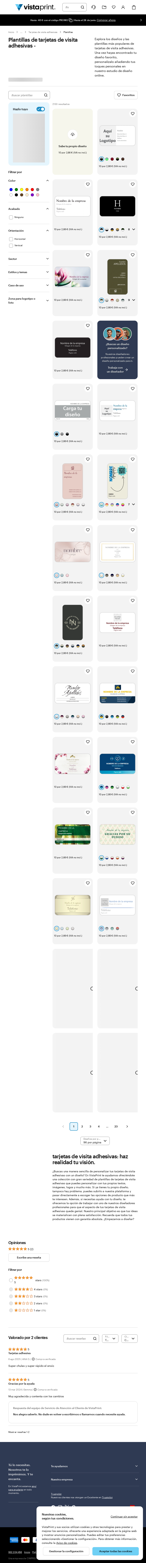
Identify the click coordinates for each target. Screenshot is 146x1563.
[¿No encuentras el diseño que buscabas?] (117, 329)
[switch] (40, 109)
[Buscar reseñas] (79, 1266)
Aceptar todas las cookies (115, 1551)
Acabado (14, 208)
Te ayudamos (94, 1393)
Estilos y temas (17, 272)
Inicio (11, 32)
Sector (12, 258)
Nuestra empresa (94, 1406)
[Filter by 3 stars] (11, 1224)
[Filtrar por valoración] (110, 1266)
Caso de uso (16, 285)
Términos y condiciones (82, 1479)
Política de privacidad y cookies (49, 1479)
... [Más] (21, 32)
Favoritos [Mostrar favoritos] (126, 95)
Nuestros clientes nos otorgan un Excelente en (82, 1424)
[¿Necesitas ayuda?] (93, 7)
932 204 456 (15, 1479)
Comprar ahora (106, 20)
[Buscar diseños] (45, 95)
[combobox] (72, 7)
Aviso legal (103, 1479)
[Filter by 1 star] (11, 1238)
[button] (63, 1054)
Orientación (16, 230)
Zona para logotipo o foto (21, 300)
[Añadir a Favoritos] (132, 113)
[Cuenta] (123, 7)
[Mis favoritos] (114, 7)
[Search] (94, 1265)
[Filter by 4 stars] (11, 1217)
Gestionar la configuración (66, 1551)
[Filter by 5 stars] (11, 1207)
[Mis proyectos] (104, 7)
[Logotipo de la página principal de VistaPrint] (35, 7)
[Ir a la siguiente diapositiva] (141, 20)
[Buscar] (82, 7)
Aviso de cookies (66, 1542)
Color (12, 180)
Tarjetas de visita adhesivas (43, 32)
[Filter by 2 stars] (11, 1231)
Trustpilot (56, 1421)
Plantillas (68, 32)
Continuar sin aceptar (124, 1516)
